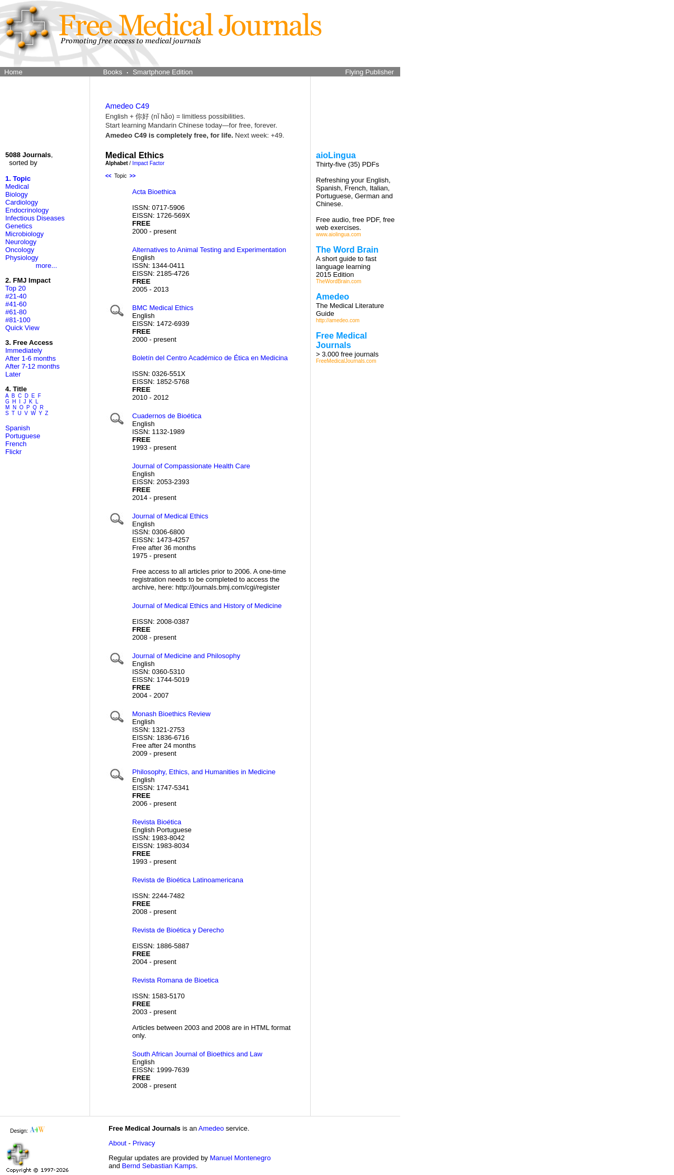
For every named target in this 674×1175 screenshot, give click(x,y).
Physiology (21, 258)
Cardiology (21, 202)
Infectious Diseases (35, 218)
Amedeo (211, 1128)
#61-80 (15, 312)
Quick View (22, 328)
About (117, 1143)
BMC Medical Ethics (162, 308)
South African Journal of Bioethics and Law (197, 1054)
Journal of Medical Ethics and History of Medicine (207, 606)
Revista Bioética (156, 822)
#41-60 (15, 304)
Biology (16, 194)
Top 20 (15, 288)
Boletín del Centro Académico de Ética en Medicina (210, 358)
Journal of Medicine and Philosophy (186, 656)
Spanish (17, 428)
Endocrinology (26, 210)
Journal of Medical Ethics (170, 516)
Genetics (18, 226)
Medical (17, 186)
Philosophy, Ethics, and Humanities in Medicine (203, 772)
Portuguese (23, 436)
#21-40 (15, 296)
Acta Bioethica (154, 192)
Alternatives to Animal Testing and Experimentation (209, 250)
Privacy (144, 1143)
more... (46, 265)
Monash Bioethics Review (171, 714)
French (15, 444)
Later (13, 374)
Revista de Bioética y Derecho (178, 930)
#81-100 (18, 320)
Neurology (20, 242)
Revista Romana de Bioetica (175, 980)
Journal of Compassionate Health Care (191, 466)
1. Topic (18, 178)
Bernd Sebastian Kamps (159, 1166)
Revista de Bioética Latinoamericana (187, 880)
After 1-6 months (30, 358)
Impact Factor (148, 163)
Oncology (19, 250)
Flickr (13, 452)
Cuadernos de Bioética (167, 416)
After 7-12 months (32, 366)
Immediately (23, 350)
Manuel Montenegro (240, 1158)
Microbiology (24, 234)
